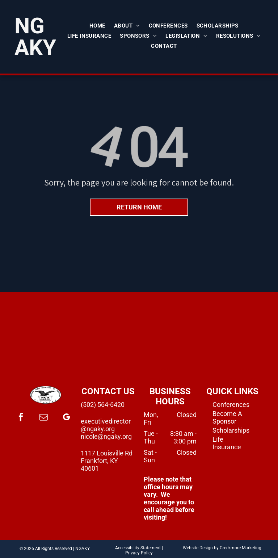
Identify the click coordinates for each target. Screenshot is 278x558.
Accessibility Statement (138, 547)
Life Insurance (226, 443)
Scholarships (230, 430)
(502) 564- (95, 404)
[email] (43, 418)
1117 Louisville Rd (106, 453)
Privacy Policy (139, 552)
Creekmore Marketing (240, 547)
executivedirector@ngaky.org (106, 425)
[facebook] (20, 418)
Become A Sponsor (227, 417)
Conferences (230, 404)
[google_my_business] (66, 418)
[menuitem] (97, 26)
